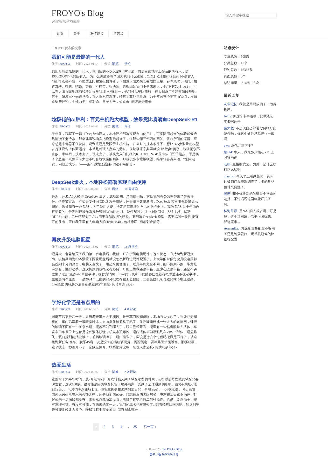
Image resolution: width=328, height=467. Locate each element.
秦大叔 (229, 128)
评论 (127, 63)
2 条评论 (130, 372)
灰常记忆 (230, 104)
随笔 (115, 63)
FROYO (64, 63)
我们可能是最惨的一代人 (78, 57)
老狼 (227, 164)
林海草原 (230, 211)
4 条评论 (130, 309)
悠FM (228, 152)
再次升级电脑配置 (71, 239)
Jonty (227, 116)
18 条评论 (131, 246)
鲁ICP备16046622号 (164, 454)
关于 (76, 33)
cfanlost (229, 176)
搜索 (273, 15)
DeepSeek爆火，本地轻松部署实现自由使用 (99, 182)
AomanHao (231, 228)
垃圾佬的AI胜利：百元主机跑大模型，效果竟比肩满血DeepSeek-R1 (125, 119)
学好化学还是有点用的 (76, 302)
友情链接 (97, 33)
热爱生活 (61, 365)
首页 (60, 33)
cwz (226, 145)
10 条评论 (131, 189)
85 (135, 427)
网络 (115, 189)
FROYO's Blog (78, 13)
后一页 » (150, 427)
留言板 (118, 33)
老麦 (227, 193)
